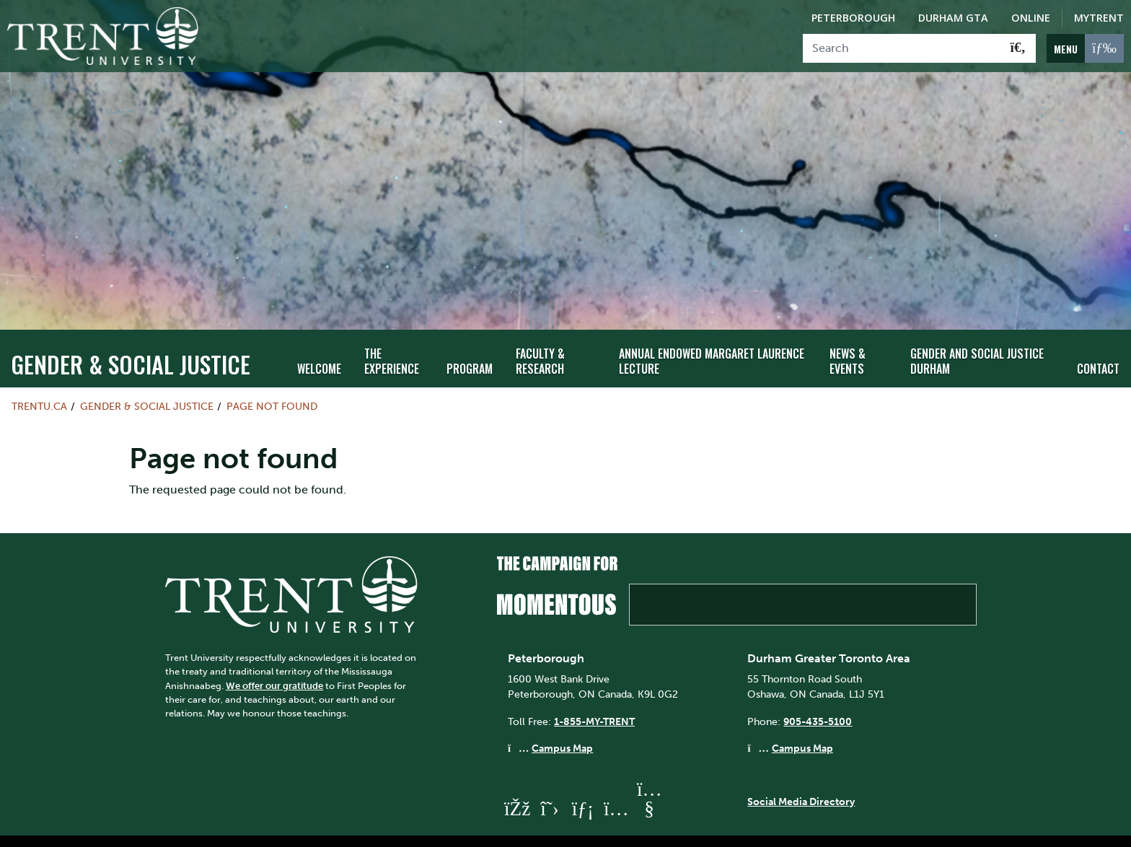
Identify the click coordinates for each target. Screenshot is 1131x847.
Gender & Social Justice (130, 337)
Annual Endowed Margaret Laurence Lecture (711, 333)
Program (469, 341)
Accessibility (544, 827)
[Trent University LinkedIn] (583, 782)
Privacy (611, 827)
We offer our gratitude (274, 658)
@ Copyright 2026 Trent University (730, 827)
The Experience (391, 333)
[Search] (902, 48)
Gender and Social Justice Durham (977, 333)
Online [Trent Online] (1030, 18)
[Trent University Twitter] (549, 782)
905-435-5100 (817, 694)
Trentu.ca (39, 379)
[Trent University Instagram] (616, 782)
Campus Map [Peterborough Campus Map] (562, 721)
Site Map (473, 827)
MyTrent (1099, 18)
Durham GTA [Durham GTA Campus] (953, 18)
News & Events (847, 333)
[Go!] (1018, 48)
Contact (1098, 341)
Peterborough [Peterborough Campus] (853, 18)
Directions (406, 827)
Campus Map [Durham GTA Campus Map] (802, 721)
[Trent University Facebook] (516, 782)
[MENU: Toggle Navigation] (1085, 48)
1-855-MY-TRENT (594, 694)
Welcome (319, 341)
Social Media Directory (801, 774)
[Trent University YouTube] (649, 782)
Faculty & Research (540, 333)
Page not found (271, 379)
